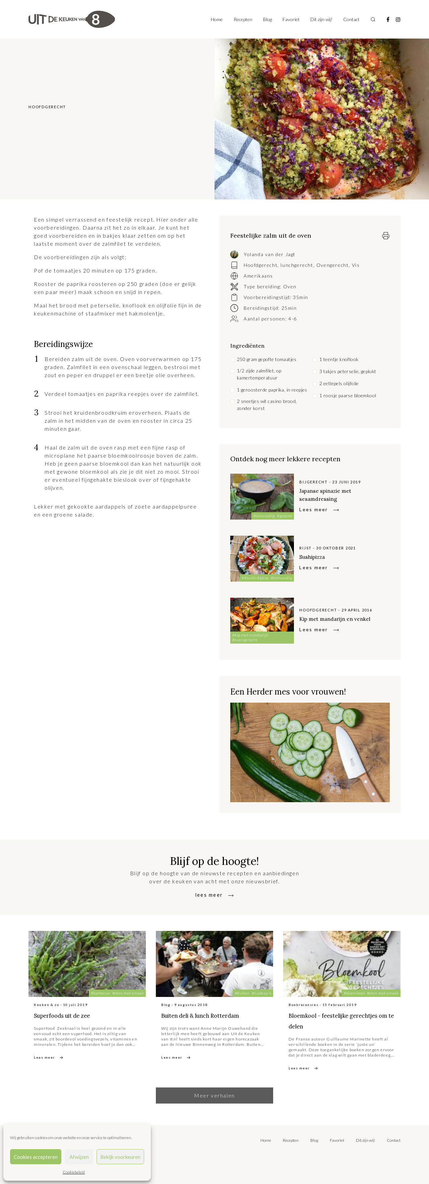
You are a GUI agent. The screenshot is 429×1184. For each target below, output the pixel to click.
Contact (351, 19)
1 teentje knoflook (339, 359)
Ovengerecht (332, 265)
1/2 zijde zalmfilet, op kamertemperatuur (259, 374)
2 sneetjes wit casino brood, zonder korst (267, 404)
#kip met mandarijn (250, 635)
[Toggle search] (373, 19)
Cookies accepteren (36, 1157)
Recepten (243, 19)
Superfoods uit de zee (74, 1015)
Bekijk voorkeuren (120, 1157)
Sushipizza (316, 556)
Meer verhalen (214, 1095)
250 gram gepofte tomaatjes (267, 359)
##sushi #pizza (255, 577)
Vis (356, 265)
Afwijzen (79, 1157)
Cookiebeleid (74, 1172)
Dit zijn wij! (321, 19)
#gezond (284, 515)
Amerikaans (258, 276)
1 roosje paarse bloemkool (347, 395)
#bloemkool (354, 993)
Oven (290, 286)
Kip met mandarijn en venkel (344, 618)
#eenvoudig (264, 515)
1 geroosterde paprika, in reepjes (272, 390)
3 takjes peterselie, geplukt (347, 371)
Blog (267, 19)
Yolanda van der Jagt (270, 254)
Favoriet (291, 19)
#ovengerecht (244, 639)
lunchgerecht (297, 265)
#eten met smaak (128, 993)
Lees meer (313, 509)
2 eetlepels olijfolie (339, 383)
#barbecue (100, 993)
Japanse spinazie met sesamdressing (332, 494)
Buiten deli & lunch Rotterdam (196, 1020)
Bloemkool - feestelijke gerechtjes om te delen (331, 1020)
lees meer (209, 894)
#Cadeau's (261, 993)
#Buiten (242, 993)
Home (217, 19)
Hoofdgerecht (261, 265)
